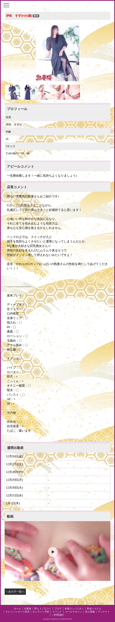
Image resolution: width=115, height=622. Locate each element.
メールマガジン (73, 611)
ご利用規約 (58, 615)
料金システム (94, 608)
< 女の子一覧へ (15, 591)
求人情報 (90, 611)
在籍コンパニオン (74, 608)
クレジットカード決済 (17, 611)
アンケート (104, 611)
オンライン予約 (40, 611)
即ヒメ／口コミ (42, 608)
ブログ (58, 608)
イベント (57, 611)
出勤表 (27, 608)
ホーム (17, 608)
